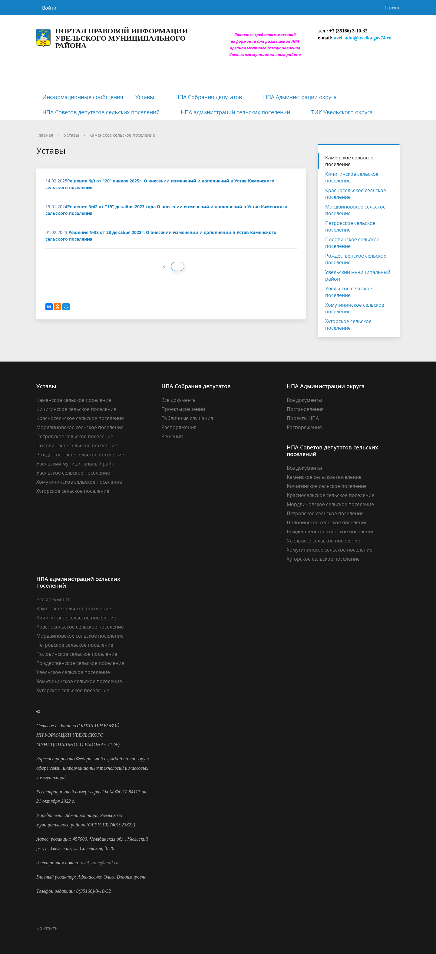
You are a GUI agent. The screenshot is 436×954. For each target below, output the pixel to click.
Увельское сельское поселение (348, 292)
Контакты (47, 928)
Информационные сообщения (82, 97)
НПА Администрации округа (300, 97)
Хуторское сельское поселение (348, 324)
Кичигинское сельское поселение (351, 177)
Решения (172, 436)
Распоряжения (179, 427)
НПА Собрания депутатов (208, 97)
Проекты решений (183, 409)
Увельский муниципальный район (357, 275)
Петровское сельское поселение (350, 226)
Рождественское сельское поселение (355, 259)
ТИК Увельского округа (342, 112)
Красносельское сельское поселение (355, 193)
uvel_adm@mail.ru (99, 862)
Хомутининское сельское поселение (354, 308)
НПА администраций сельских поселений (235, 112)
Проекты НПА (303, 418)
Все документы (179, 400)
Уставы (144, 97)
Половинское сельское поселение (352, 242)
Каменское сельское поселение (122, 135)
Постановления (305, 409)
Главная (44, 135)
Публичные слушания (187, 418)
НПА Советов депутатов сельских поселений (101, 112)
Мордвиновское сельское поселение (355, 210)
